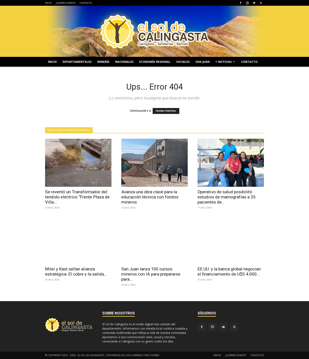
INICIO (48, 2)
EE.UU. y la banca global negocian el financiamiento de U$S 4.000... (229, 272)
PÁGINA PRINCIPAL (166, 111)
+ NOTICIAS (225, 62)
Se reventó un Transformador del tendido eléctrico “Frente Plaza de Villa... (77, 197)
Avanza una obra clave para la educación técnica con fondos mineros (149, 197)
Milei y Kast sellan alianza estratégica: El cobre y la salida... (76, 272)
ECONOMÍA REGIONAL (154, 62)
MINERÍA (103, 62)
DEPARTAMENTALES (77, 62)
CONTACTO (86, 2)
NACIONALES (124, 62)
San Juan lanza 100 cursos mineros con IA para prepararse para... (150, 274)
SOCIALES (183, 62)
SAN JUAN (202, 62)
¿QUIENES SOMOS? (66, 2)
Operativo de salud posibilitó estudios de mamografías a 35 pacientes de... (227, 197)
